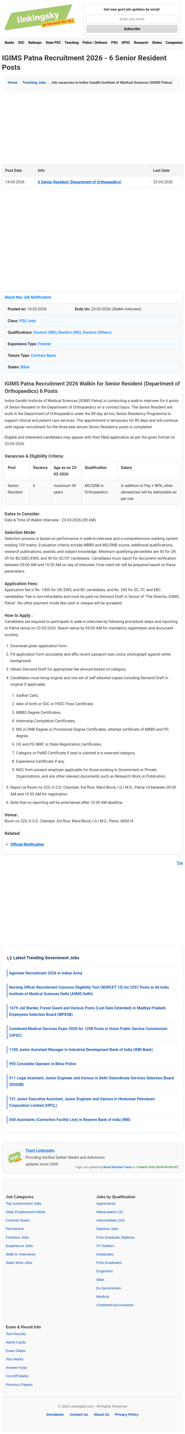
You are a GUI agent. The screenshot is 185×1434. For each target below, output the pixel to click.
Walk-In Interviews (21, 1254)
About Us (101, 1414)
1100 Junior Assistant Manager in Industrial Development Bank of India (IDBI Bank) (81, 1049)
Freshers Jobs (17, 1237)
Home (12, 82)
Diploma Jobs (107, 1229)
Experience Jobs (19, 1246)
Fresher (44, 344)
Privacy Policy (127, 1414)
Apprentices (106, 1203)
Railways (35, 43)
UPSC (125, 43)
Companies (174, 43)
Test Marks (14, 1359)
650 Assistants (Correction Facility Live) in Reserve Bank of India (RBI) (70, 1119)
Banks (9, 43)
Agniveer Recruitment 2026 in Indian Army (45, 973)
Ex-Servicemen (108, 1288)
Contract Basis (43, 355)
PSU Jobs (27, 321)
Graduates (104, 1254)
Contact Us (79, 1414)
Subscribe (132, 29)
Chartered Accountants (115, 1305)
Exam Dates (16, 1351)
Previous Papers (19, 1385)
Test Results (16, 1334)
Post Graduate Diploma (115, 1237)
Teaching (72, 43)
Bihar (25, 367)
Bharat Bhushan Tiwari (117, 1167)
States (157, 43)
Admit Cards (16, 1342)
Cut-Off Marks (17, 1376)
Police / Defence (94, 43)
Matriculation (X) (109, 1212)
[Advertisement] (92, 128)
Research (141, 43)
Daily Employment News (26, 1212)
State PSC (53, 43)
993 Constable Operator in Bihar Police (42, 1064)
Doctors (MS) (69, 332)
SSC (21, 43)
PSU (114, 43)
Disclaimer (55, 1414)
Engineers (104, 1271)
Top (180, 863)
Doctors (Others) (97, 332)
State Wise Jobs (19, 1263)
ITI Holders (105, 1246)
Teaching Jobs (34, 82)
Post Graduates (109, 1263)
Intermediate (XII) (110, 1220)
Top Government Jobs (24, 1203)
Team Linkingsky (40, 1150)
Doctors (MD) (45, 332)
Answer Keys (16, 1367)
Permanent (15, 1229)
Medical (102, 1296)
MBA (100, 1280)
